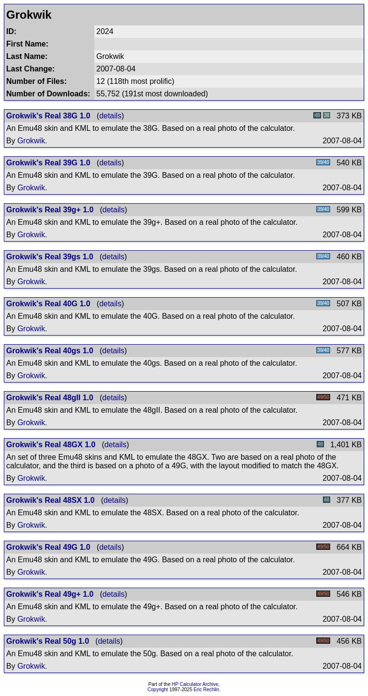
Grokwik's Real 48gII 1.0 (49, 398)
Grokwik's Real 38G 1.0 (48, 116)
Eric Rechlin (206, 689)
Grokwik (31, 141)
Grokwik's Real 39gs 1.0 (49, 257)
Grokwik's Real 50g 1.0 (47, 641)
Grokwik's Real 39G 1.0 (48, 163)
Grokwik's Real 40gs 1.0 (49, 351)
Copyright (158, 689)
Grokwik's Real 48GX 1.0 (50, 445)
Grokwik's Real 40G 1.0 (48, 304)
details (110, 116)
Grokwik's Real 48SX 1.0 (50, 500)
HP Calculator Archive (195, 684)
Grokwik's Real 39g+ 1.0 (49, 210)
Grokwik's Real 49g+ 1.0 (49, 594)
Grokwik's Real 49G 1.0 (48, 547)
